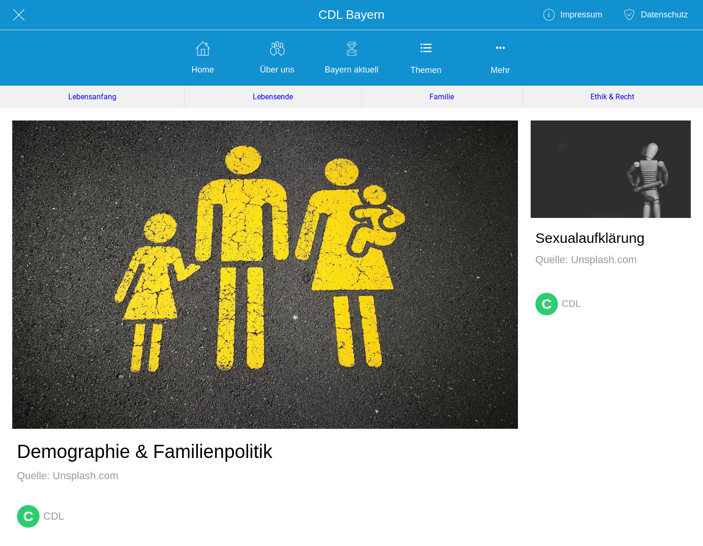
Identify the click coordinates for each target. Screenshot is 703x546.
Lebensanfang (92, 96)
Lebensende (273, 96)
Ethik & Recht (612, 96)
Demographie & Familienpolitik (144, 451)
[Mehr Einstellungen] (500, 58)
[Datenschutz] (655, 15)
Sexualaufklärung (590, 238)
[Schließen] (18, 15)
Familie (441, 96)
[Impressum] (573, 15)
